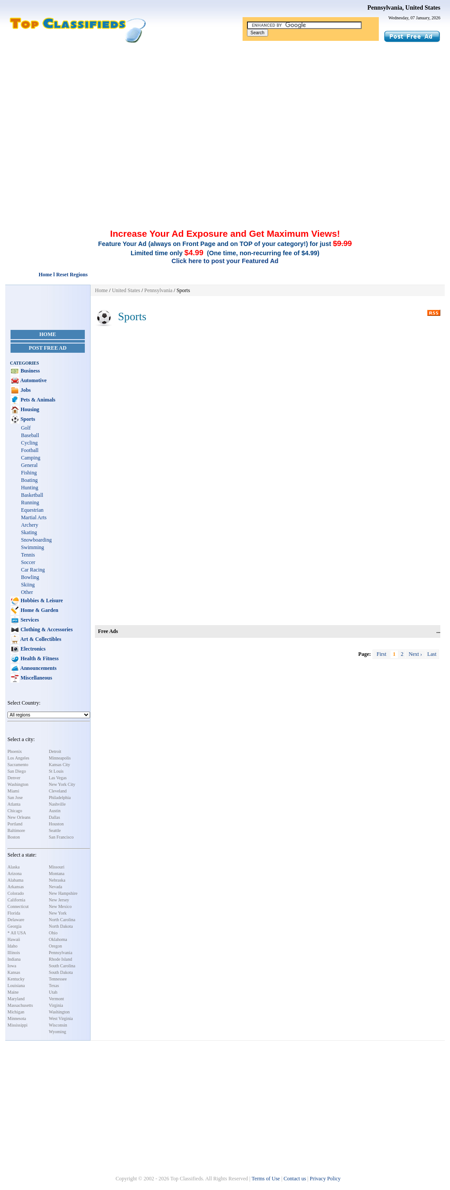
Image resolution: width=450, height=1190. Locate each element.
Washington (18, 784)
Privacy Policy (325, 1179)
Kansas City (59, 764)
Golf (26, 428)
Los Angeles (18, 758)
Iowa (11, 965)
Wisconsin (58, 1025)
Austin (55, 810)
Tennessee (58, 979)
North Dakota (61, 926)
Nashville (57, 804)
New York (58, 913)
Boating (29, 480)
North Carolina (62, 919)
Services (29, 620)
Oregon (55, 946)
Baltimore (16, 830)
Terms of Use (265, 1179)
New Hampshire (63, 893)
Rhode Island (60, 959)
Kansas (13, 972)
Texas (54, 985)
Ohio (53, 932)
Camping (30, 458)
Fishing (29, 473)
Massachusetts (20, 1005)
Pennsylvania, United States (403, 7)
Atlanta (13, 804)
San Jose (15, 797)
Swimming (32, 547)
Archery (29, 525)
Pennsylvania (60, 952)
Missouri (57, 866)
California (16, 899)
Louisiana (16, 985)
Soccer (28, 562)
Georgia (14, 926)
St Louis (56, 771)
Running (30, 502)
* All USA (16, 932)
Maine (13, 992)
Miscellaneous (35, 678)
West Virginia (61, 1018)
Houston (56, 823)
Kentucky (16, 979)
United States (126, 290)
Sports (27, 419)
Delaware (15, 919)
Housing (29, 409)
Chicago (14, 810)
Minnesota (16, 1018)
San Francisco (61, 837)
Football (30, 450)
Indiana (14, 959)
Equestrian (32, 510)
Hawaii (13, 939)
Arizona (14, 873)
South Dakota (61, 972)
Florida (13, 913)
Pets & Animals (37, 400)
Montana (57, 873)
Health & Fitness (39, 658)
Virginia (56, 1005)
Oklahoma (58, 939)
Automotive (33, 380)
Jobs (25, 390)
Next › (415, 654)
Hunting (29, 488)
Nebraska (57, 880)
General (29, 465)
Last (431, 654)
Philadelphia (60, 797)
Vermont (56, 998)
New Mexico (60, 906)
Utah (53, 992)
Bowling (30, 577)
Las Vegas (58, 777)
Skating (29, 532)
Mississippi (17, 1025)
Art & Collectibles (40, 639)
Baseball (30, 435)
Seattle (55, 830)
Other (27, 592)
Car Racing (33, 570)
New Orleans (18, 817)
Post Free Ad (48, 348)
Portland (14, 823)
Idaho (12, 946)
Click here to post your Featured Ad (224, 260)
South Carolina (62, 965)
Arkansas (15, 886)
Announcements (38, 668)
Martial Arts (34, 517)
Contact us (294, 1179)
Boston (13, 837)
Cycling (29, 443)
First (381, 654)
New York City (62, 784)
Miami (13, 791)
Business (29, 371)
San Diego (16, 771)
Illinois (13, 952)
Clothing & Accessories (46, 629)
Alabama (15, 880)
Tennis (28, 555)
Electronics (32, 649)
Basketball (32, 495)
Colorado (15, 893)
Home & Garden (38, 610)
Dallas (54, 817)
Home (48, 334)
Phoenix (14, 751)
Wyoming (57, 1031)
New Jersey (59, 899)
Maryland (16, 998)
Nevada (55, 886)
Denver (13, 777)
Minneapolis (60, 758)
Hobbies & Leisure (41, 600)
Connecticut (18, 906)
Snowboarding (36, 540)
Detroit (55, 751)
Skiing (28, 585)
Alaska (13, 866)
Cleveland (58, 791)
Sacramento (17, 764)
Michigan (15, 1011)
